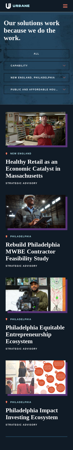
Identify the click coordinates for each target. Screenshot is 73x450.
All (36, 53)
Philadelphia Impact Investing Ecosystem (32, 414)
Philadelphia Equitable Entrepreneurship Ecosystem (35, 334)
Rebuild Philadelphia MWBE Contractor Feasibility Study (33, 251)
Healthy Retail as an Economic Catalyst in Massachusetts (33, 168)
